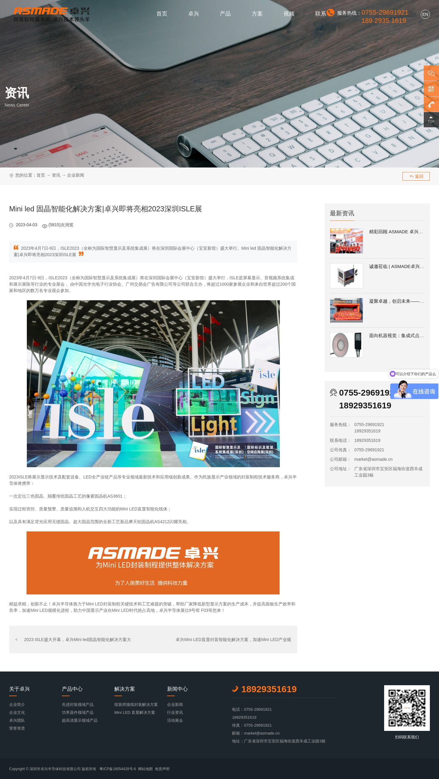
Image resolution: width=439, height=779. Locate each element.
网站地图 (145, 769)
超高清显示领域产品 (80, 720)
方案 (257, 14)
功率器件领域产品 (78, 712)
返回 (416, 176)
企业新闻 (75, 175)
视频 (289, 14)
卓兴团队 (17, 720)
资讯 (56, 175)
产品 (225, 14)
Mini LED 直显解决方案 (134, 712)
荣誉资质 (17, 728)
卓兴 (193, 14)
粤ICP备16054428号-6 (117, 769)
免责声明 (162, 769)
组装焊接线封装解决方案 (136, 704)
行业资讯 (175, 712)
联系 (320, 14)
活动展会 (175, 720)
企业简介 (17, 704)
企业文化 (17, 712)
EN (425, 14)
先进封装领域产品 (78, 704)
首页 (161, 14)
